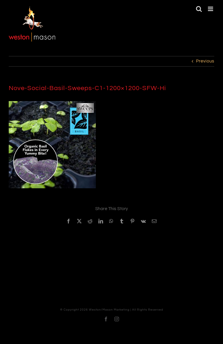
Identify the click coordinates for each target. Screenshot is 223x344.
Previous (205, 61)
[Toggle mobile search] (199, 9)
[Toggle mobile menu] (211, 9)
